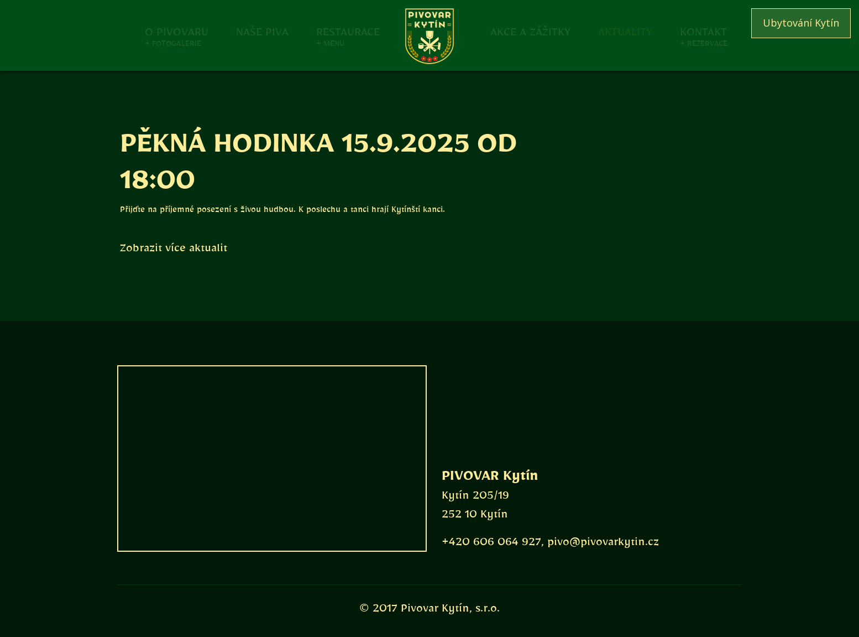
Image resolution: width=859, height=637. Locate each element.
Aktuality (625, 31)
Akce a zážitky (530, 31)
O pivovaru (176, 31)
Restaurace (348, 31)
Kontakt (703, 31)
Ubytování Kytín (801, 22)
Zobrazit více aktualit (173, 250)
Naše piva (262, 31)
